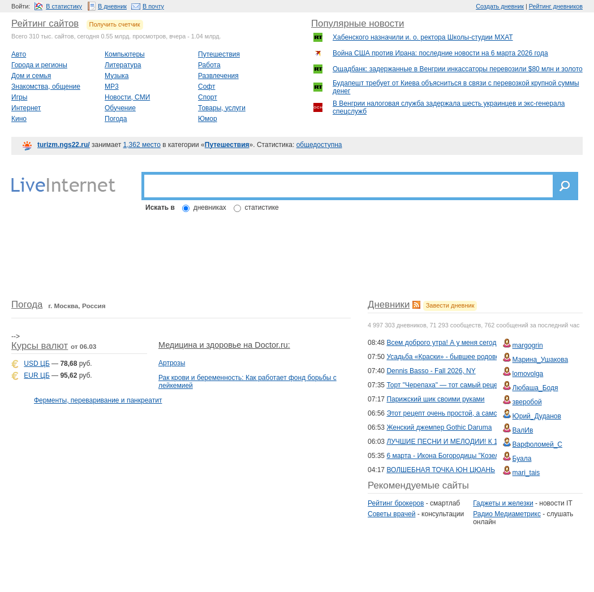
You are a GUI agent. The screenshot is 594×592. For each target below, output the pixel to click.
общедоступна (319, 145)
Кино (19, 119)
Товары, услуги (222, 108)
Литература (123, 65)
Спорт (207, 97)
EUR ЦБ (36, 375)
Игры (19, 97)
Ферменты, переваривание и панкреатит (98, 400)
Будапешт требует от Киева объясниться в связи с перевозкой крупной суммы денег (456, 87)
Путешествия (219, 54)
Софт (206, 86)
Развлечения (218, 76)
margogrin (528, 345)
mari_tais (526, 473)
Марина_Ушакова (541, 360)
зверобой (527, 402)
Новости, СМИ (127, 97)
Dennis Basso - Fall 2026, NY (430, 371)
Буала (522, 459)
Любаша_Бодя (535, 388)
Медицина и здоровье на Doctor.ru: (224, 344)
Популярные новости (357, 23)
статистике (262, 207)
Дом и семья (31, 76)
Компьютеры (125, 54)
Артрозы (171, 363)
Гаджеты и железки (503, 503)
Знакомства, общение (45, 86)
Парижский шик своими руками (435, 399)
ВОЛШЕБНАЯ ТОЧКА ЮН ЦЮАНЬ (440, 470)
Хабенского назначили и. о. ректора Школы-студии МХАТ (423, 37)
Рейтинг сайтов (45, 23)
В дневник (112, 6)
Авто (18, 54)
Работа (209, 65)
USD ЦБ (36, 364)
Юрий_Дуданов (537, 416)
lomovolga (528, 374)
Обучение (120, 108)
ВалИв (523, 430)
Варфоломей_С (537, 444)
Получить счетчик (114, 24)
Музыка (116, 76)
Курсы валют (39, 345)
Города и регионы (39, 65)
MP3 (112, 86)
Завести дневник (450, 305)
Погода (116, 119)
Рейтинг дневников (556, 6)
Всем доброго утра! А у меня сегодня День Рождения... (473, 343)
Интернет (26, 108)
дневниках (209, 207)
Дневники (389, 304)
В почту (153, 6)
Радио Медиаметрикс (507, 514)
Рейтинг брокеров (396, 503)
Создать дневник (500, 6)
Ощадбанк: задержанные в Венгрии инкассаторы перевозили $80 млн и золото (458, 69)
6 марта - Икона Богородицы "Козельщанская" (459, 456)
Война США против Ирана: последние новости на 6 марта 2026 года (440, 53)
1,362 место (142, 145)
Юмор (207, 119)
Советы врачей (391, 514)
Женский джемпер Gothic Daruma (439, 427)
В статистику (64, 6)
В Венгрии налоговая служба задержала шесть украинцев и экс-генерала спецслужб (449, 107)
